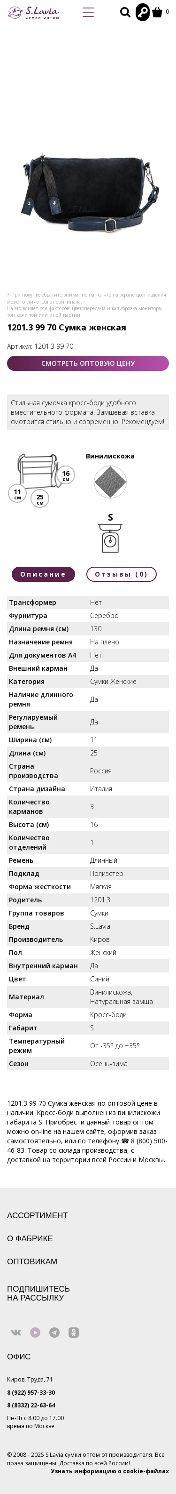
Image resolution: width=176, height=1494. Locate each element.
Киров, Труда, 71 (30, 1379)
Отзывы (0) (121, 574)
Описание (43, 574)
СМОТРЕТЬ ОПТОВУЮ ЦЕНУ (88, 363)
